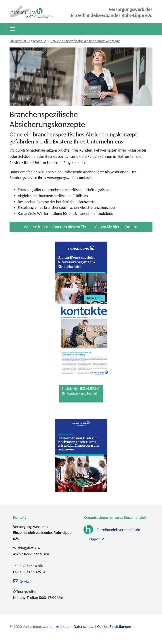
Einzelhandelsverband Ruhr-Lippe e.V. (115, 534)
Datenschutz (83, 626)
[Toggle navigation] (12, 29)
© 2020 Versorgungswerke (31, 626)
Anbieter (63, 626)
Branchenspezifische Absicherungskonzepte (85, 41)
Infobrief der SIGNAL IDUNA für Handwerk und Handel (80, 391)
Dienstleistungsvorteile (28, 41)
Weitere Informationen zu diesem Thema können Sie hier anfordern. (81, 226)
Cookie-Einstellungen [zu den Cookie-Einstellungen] (114, 626)
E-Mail (25, 581)
